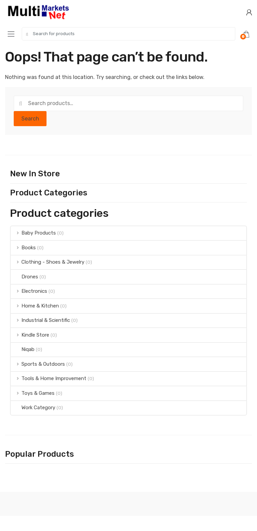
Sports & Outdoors (38, 364)
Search (30, 118)
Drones (24, 277)
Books (23, 248)
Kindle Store (30, 335)
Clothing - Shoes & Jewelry (47, 262)
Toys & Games (33, 393)
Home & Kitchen (35, 306)
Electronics (29, 291)
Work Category (33, 408)
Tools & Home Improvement (48, 378)
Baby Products (33, 233)
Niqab (22, 349)
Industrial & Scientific (40, 320)
